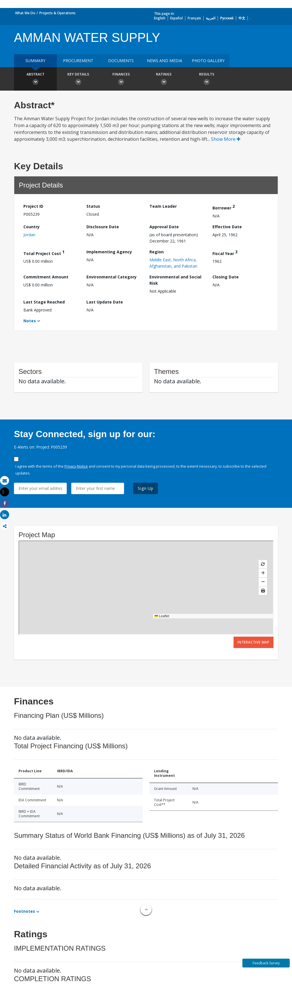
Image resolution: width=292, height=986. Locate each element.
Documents (121, 60)
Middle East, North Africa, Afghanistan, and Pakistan (173, 263)
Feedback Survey (266, 963)
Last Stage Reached (44, 302)
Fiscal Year (225, 252)
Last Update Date (104, 302)
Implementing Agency (109, 251)
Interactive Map (253, 642)
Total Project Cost (43, 252)
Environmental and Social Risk (175, 280)
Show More (225, 139)
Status (93, 206)
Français (194, 18)
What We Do (25, 13)
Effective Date (227, 226)
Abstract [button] (35, 79)
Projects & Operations (57, 13)
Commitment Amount (45, 277)
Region (156, 251)
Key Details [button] (78, 79)
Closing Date (225, 277)
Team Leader (163, 206)
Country (31, 226)
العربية (210, 18)
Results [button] (206, 79)
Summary (35, 60)
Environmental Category (111, 277)
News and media (164, 60)
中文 (241, 18)
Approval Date (164, 226)
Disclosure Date (102, 226)
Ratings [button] (164, 79)
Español (176, 18)
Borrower (223, 207)
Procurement (78, 60)
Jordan (29, 234)
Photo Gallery (208, 60)
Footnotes (24, 911)
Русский (227, 18)
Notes (29, 320)
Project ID (33, 206)
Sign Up (145, 488)
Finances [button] (121, 79)
